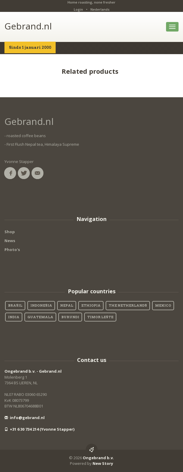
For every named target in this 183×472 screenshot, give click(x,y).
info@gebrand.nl (24, 417)
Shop (9, 231)
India (13, 317)
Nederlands (100, 9)
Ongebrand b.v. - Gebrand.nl (33, 371)
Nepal (66, 305)
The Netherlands (128, 305)
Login (78, 9)
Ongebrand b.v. (98, 457)
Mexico (163, 305)
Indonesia (41, 305)
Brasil (15, 305)
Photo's (12, 249)
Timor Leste (100, 317)
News (9, 240)
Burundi (70, 317)
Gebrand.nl (28, 26)
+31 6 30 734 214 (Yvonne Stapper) (39, 429)
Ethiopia (91, 305)
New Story (103, 463)
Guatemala (40, 317)
